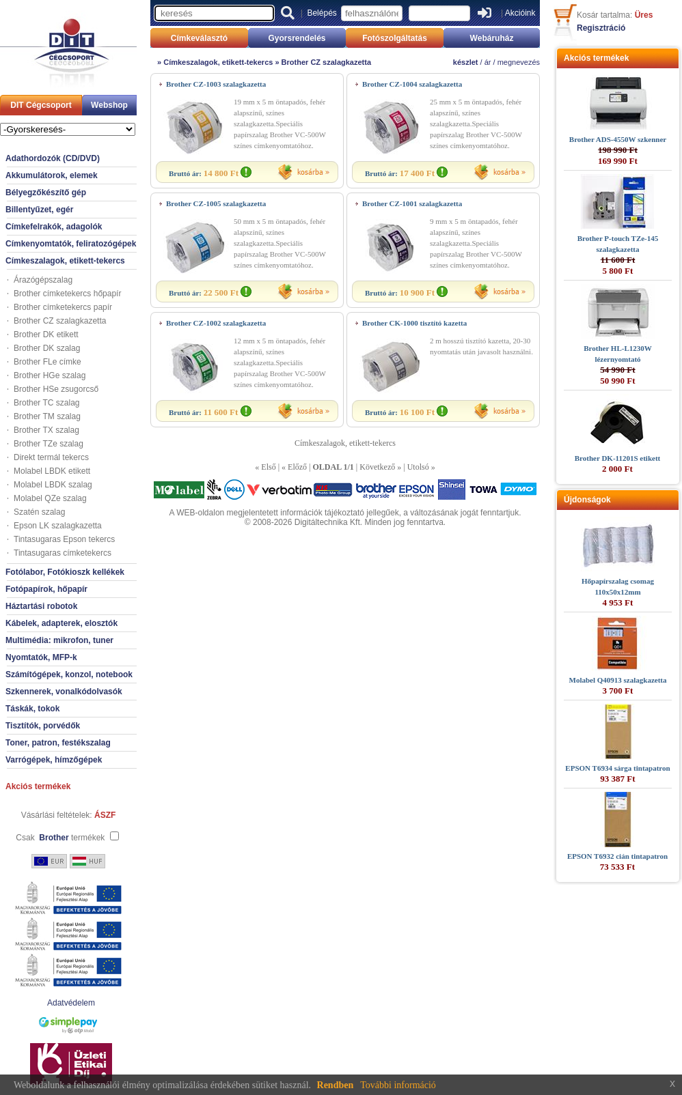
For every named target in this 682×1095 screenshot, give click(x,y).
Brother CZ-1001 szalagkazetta (412, 203)
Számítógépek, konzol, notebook (69, 674)
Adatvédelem (71, 1003)
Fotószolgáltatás (394, 38)
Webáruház (492, 38)
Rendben (335, 1085)
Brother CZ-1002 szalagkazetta (216, 323)
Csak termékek (60, 837)
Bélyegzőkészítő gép (45, 192)
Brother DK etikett (46, 334)
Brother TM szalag (47, 416)
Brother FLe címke (47, 362)
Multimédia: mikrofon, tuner (59, 640)
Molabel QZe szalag (50, 498)
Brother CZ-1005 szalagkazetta (216, 203)
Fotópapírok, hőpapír (46, 589)
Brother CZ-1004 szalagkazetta (412, 84)
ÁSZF (104, 815)
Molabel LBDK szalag (53, 484)
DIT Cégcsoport (40, 105)
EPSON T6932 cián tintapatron (617, 856)
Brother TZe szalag (48, 444)
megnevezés (518, 62)
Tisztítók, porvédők (42, 725)
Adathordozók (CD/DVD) (52, 158)
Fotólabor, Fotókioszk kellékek (64, 572)
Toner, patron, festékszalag (58, 743)
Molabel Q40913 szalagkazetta (618, 680)
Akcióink (520, 13)
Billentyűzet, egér (39, 209)
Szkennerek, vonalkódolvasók (63, 691)
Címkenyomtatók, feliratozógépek (70, 243)
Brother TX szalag (46, 430)
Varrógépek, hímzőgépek (53, 760)
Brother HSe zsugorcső (56, 389)
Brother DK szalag (47, 348)
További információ (398, 1085)
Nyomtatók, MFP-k (41, 657)
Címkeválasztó (199, 38)
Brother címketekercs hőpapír (67, 293)
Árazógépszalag (43, 280)
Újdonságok (587, 499)
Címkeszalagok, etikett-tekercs (65, 261)
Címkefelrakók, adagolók (53, 226)
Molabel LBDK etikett (52, 471)
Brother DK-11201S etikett (617, 458)
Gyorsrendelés (296, 38)
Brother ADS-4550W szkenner (617, 139)
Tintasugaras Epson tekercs (64, 539)
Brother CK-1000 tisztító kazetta (414, 323)
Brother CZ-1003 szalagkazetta (216, 84)
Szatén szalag (39, 512)
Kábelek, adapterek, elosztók (61, 623)
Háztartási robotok (41, 606)
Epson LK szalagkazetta (58, 525)
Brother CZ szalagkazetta (60, 321)
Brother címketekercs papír (63, 307)
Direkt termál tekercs (51, 457)
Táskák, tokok (32, 708)
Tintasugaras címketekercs (62, 553)
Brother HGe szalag (49, 375)
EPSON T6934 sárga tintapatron (617, 768)
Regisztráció (601, 28)
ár (488, 62)
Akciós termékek (37, 786)
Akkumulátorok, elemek (51, 175)
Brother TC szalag (47, 403)
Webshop (109, 105)
